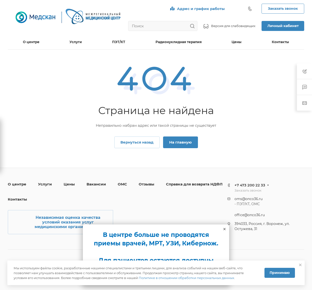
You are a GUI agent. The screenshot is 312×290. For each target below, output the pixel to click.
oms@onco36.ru (248, 199)
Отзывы (146, 184)
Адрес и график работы (201, 8)
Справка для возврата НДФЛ (194, 184)
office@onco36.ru (249, 215)
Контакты (17, 199)
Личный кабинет (283, 26)
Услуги (45, 184)
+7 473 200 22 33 (249, 185)
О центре (17, 184)
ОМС (122, 184)
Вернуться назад (137, 142)
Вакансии (96, 184)
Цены (69, 184)
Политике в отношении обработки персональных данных (186, 278)
